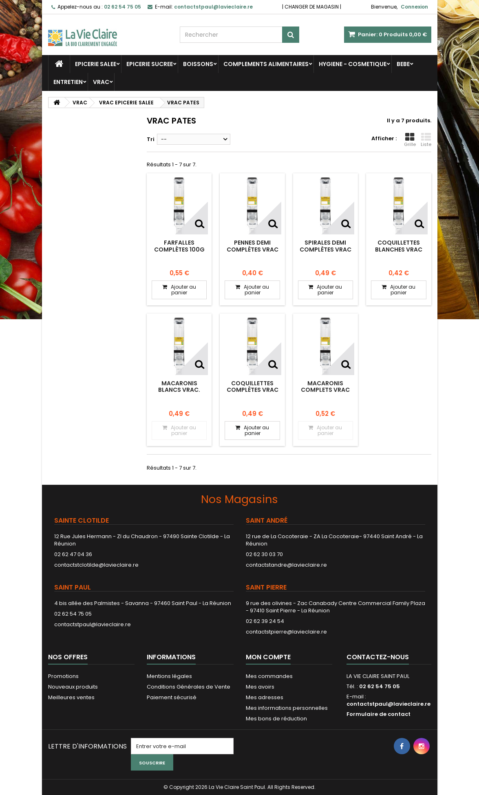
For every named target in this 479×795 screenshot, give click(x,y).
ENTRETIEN (68, 82)
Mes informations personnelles (287, 708)
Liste (426, 140)
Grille (410, 140)
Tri (151, 139)
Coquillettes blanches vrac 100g (398, 249)
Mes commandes (269, 676)
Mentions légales (169, 676)
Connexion (414, 6)
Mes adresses (264, 697)
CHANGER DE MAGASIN (312, 6)
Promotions (63, 676)
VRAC (101, 82)
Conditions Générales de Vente (188, 687)
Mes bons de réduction (276, 718)
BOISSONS (198, 64)
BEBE (403, 64)
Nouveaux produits (73, 687)
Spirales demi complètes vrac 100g (325, 249)
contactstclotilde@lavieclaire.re (96, 565)
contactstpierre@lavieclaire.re (286, 632)
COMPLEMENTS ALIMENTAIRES (266, 64)
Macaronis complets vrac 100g (325, 390)
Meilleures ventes (71, 697)
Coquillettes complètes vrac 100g (252, 390)
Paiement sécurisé (171, 697)
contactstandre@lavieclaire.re (286, 565)
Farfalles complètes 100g (179, 245)
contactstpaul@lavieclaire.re (92, 624)
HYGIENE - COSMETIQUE (352, 64)
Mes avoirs (260, 687)
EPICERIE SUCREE (149, 64)
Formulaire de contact (379, 714)
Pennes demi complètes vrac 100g (252, 249)
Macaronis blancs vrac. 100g (179, 390)
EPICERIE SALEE (95, 64)
